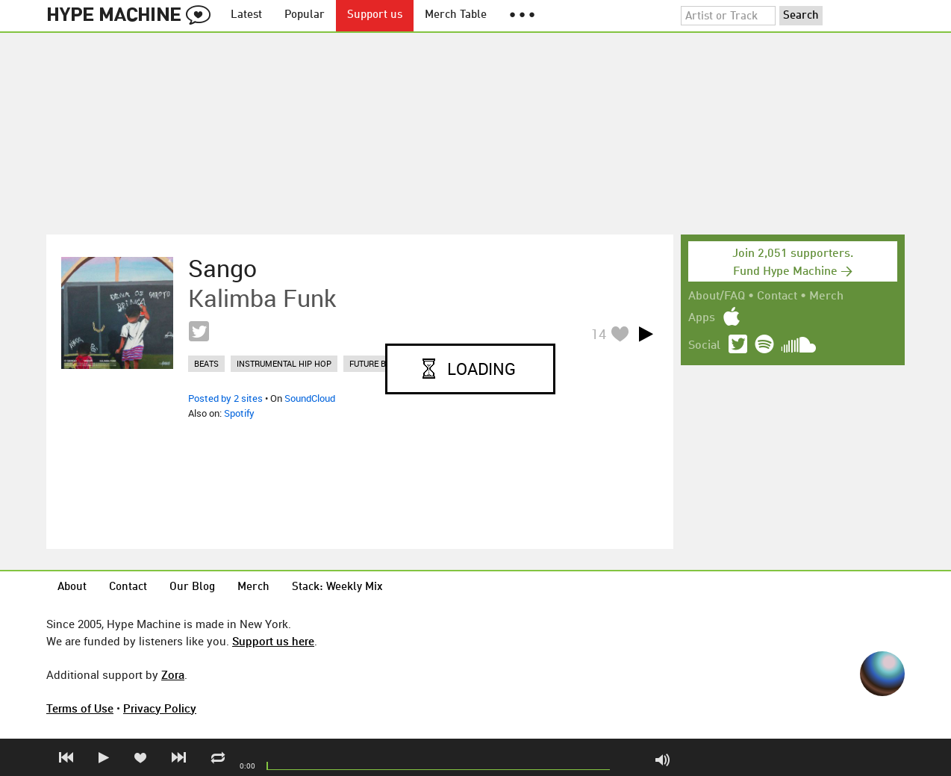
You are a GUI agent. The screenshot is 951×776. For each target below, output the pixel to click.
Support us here (273, 640)
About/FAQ (716, 296)
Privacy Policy (159, 708)
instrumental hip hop (284, 363)
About (72, 587)
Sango (222, 268)
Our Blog (192, 587)
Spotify (239, 413)
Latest (246, 15)
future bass (375, 363)
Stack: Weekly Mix (337, 587)
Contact (777, 296)
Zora (172, 674)
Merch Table (456, 15)
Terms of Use (79, 708)
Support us (374, 15)
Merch (826, 296)
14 (598, 334)
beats (206, 363)
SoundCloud (309, 398)
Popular (304, 15)
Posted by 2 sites (225, 398)
